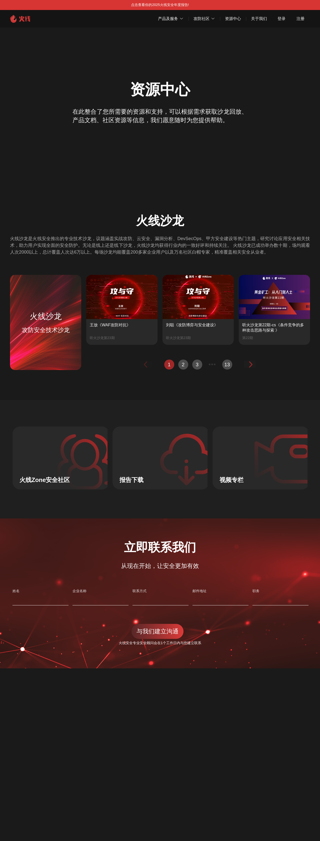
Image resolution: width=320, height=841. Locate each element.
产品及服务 (171, 18)
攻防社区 (204, 18)
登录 (282, 18)
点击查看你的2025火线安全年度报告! (160, 5)
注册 (300, 18)
